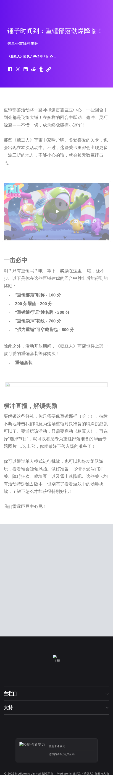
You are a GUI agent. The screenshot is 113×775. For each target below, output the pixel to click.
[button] (10, 72)
